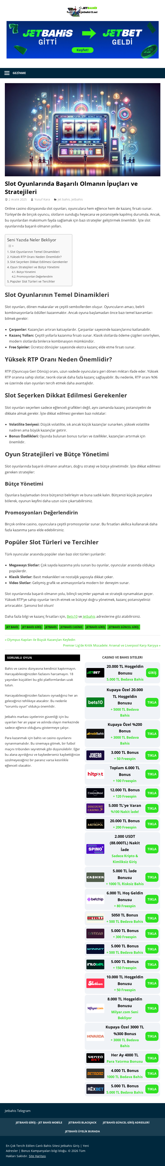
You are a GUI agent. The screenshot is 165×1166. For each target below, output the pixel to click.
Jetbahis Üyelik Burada (82, 1131)
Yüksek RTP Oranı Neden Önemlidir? (36, 257)
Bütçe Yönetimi (26, 272)
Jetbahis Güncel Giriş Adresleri (126, 1122)
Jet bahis (64, 199)
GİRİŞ (152, 673)
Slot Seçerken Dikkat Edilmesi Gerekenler (39, 262)
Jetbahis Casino (71, 627)
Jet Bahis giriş (32, 627)
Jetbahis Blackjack (82, 1122)
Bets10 (72, 616)
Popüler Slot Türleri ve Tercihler (32, 281)
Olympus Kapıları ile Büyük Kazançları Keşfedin (41, 639)
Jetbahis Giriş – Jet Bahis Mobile (39, 1122)
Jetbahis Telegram (18, 1111)
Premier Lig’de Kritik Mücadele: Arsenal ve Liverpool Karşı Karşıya (110, 645)
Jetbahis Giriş (95, 627)
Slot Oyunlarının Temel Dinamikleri (35, 252)
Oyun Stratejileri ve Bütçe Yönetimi (34, 267)
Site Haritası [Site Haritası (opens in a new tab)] (37, 1156)
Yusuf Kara (42, 199)
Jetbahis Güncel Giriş (124, 627)
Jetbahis (77, 199)
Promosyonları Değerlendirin (35, 276)
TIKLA (152, 702)
